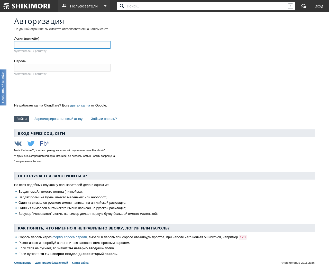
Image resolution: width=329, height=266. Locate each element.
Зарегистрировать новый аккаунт (60, 119)
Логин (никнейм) (26, 38)
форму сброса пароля (69, 237)
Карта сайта (80, 262)
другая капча (80, 105)
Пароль (20, 61)
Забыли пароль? (104, 119)
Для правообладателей (51, 262)
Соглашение (22, 262)
